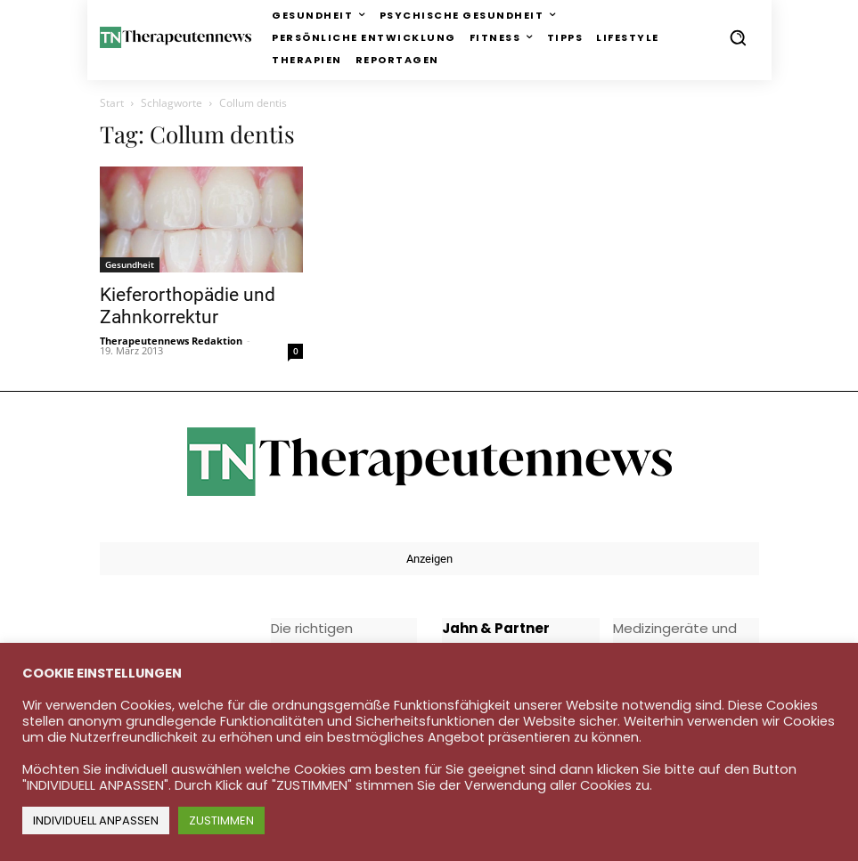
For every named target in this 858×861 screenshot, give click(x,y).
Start (112, 102)
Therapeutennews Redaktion (171, 340)
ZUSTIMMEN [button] (221, 820)
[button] (737, 37)
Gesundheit (129, 264)
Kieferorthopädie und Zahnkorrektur (187, 306)
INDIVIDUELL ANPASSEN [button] (96, 820)
